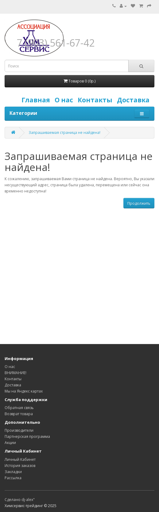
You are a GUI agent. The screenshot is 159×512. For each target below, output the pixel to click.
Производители (19, 430)
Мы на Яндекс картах (24, 391)
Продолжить (138, 203)
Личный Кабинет (20, 459)
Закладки (13, 471)
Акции (10, 442)
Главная (37, 100)
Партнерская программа (27, 436)
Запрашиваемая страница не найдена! (64, 132)
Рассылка (13, 477)
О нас (65, 100)
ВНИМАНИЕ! (15, 372)
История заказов (20, 465)
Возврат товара (19, 413)
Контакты (96, 100)
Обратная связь (19, 407)
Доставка (135, 100)
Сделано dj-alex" (20, 499)
